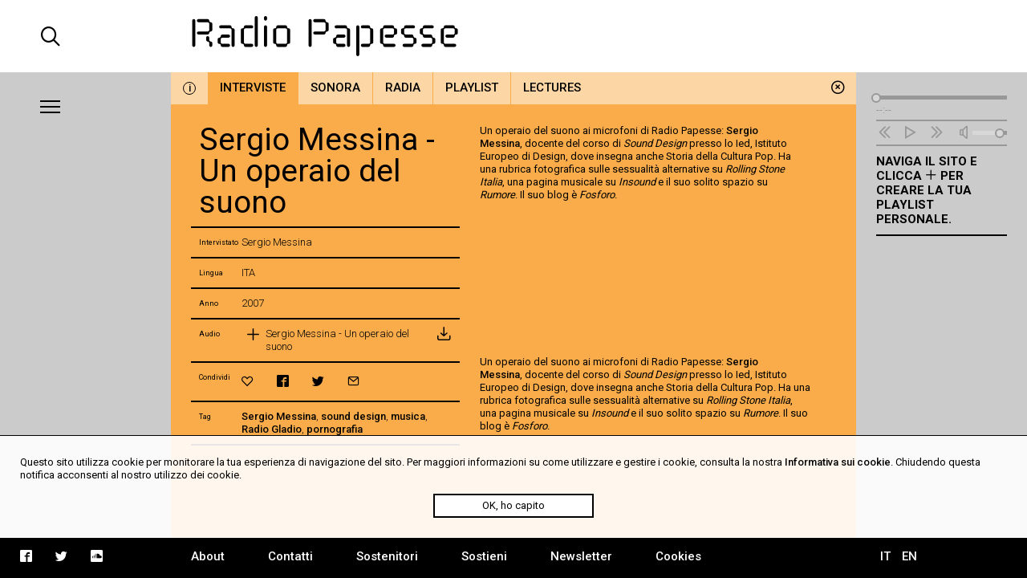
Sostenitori (387, 556)
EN (909, 556)
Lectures (552, 87)
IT (885, 556)
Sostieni (484, 556)
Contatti (290, 556)
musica (408, 416)
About (208, 556)
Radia (402, 87)
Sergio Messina (279, 416)
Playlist (471, 87)
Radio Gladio (272, 429)
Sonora (335, 87)
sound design (353, 416)
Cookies (678, 556)
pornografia (334, 429)
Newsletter (581, 556)
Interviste (253, 87)
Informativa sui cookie (838, 462)
